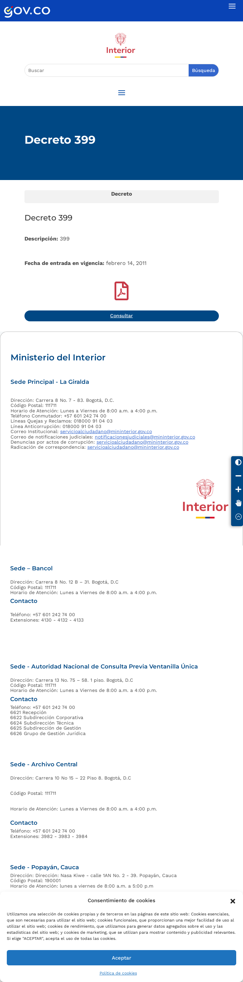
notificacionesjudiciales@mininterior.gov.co (145, 437)
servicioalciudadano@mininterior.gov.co (106, 431)
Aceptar (121, 958)
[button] (232, 900)
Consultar (121, 315)
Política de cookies (118, 973)
